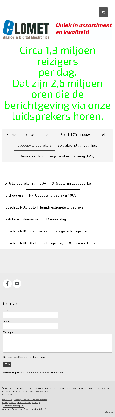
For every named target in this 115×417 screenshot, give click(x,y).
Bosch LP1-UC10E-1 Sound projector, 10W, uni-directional (50, 243)
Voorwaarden (32, 156)
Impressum (7, 399)
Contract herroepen (13, 405)
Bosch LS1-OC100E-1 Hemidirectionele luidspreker (45, 207)
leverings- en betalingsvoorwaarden (32, 391)
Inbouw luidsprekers (38, 134)
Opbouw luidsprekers (34, 145)
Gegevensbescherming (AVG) (71, 156)
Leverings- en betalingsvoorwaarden (30, 399)
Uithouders (14, 195)
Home (11, 134)
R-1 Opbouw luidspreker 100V (53, 195)
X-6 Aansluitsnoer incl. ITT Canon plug (35, 219)
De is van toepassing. (24, 356)
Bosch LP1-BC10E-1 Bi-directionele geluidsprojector (46, 231)
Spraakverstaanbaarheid (78, 145)
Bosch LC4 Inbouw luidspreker (84, 134)
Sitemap (36, 402)
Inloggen (109, 412)
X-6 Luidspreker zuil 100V (25, 183)
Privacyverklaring (16, 356)
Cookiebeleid (25, 402)
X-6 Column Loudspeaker (72, 183)
